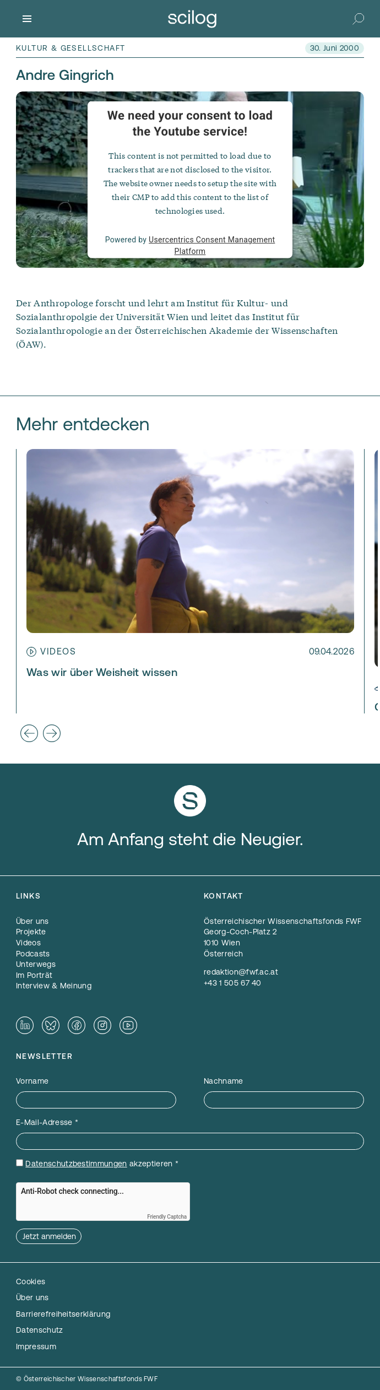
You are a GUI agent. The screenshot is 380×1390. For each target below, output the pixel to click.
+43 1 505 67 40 (233, 982)
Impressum (36, 1346)
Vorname (32, 1081)
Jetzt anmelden (49, 1236)
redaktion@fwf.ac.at (241, 971)
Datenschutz (39, 1330)
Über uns (32, 1297)
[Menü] (27, 18)
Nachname (223, 1081)
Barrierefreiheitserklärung (63, 1314)
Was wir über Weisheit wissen (101, 672)
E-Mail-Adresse (47, 1122)
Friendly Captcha (167, 1217)
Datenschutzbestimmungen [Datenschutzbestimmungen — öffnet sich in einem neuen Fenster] (76, 1163)
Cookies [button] (30, 1281)
